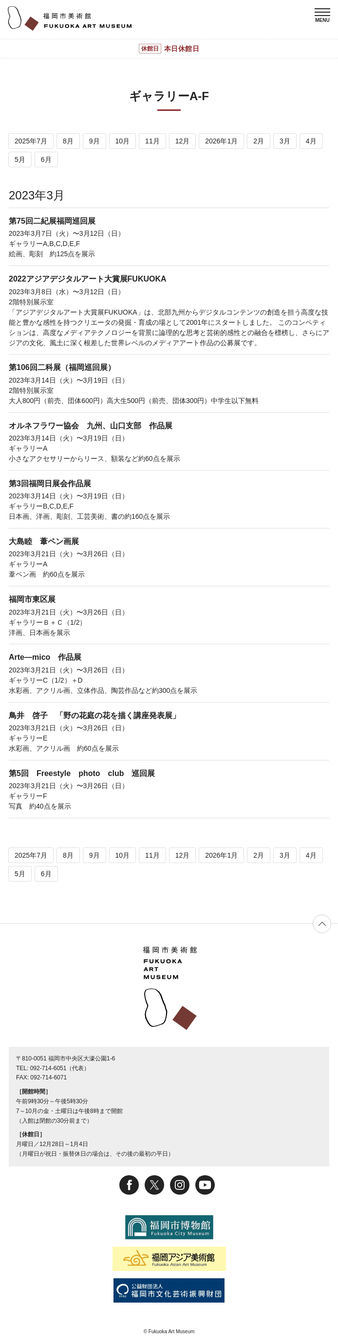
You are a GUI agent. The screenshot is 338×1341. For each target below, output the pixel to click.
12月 (182, 141)
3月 (285, 141)
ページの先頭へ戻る (322, 924)
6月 (46, 159)
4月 (311, 141)
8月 (68, 141)
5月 (20, 159)
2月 (258, 141)
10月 (122, 141)
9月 (94, 141)
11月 (152, 141)
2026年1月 (221, 141)
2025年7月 (31, 141)
